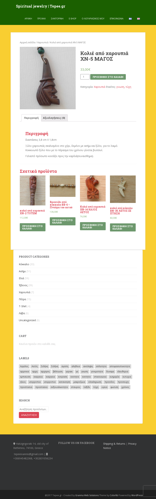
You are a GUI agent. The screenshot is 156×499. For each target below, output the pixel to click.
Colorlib (114, 495)
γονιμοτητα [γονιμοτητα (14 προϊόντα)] (97, 371)
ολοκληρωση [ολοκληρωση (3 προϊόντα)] (94, 381)
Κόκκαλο (24, 264)
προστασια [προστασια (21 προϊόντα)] (41, 387)
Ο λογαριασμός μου (93, 18)
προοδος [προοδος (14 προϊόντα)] (109, 381)
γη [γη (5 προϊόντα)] (77, 371)
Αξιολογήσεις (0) (54, 118)
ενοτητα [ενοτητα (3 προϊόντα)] (74, 376)
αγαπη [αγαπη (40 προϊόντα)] (64, 366)
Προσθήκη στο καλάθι (108, 77)
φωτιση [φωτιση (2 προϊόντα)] (114, 387)
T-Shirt (23, 306)
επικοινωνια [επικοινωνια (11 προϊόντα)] (100, 376)
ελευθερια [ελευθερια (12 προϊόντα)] (122, 371)
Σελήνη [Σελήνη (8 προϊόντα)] (54, 366)
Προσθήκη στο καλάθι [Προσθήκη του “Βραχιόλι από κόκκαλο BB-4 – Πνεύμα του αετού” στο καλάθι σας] (62, 221)
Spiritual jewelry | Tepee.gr (40, 6)
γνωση (120, 86)
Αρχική (28, 18)
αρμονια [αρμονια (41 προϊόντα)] (24, 371)
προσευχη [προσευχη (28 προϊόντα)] (123, 381)
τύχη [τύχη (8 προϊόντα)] (95, 387)
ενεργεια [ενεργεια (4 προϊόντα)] (38, 376)
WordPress (137, 495)
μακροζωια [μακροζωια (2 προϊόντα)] (79, 381)
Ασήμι (22, 271)
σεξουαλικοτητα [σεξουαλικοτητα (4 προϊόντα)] (59, 387)
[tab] (31, 117)
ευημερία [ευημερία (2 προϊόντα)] (114, 376)
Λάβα (22, 313)
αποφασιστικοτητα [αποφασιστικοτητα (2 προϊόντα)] (120, 366)
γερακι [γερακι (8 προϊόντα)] (69, 371)
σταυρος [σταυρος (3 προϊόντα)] (75, 387)
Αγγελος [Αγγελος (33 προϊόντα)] (24, 366)
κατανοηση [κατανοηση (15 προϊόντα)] (64, 381)
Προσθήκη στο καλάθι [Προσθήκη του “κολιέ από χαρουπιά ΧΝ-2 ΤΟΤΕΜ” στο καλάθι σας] (32, 227)
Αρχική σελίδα (27, 42)
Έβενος (23, 285)
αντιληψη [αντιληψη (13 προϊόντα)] (88, 366)
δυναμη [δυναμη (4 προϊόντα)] (110, 371)
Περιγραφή (31, 118)
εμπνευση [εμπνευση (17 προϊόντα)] (25, 376)
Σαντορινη (57, 18)
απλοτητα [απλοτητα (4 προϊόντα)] (101, 366)
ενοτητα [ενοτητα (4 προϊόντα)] (86, 376)
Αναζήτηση (29, 415)
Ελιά (21, 278)
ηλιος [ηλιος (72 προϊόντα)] (23, 381)
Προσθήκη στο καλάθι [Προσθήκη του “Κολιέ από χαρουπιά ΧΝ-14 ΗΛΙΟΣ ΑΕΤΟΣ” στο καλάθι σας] (92, 226)
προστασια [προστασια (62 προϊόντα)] (26, 387)
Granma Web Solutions (87, 495)
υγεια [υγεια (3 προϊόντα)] (104, 387)
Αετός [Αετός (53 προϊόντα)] (35, 366)
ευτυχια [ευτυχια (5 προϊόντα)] (127, 376)
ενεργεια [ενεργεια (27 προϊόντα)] (50, 376)
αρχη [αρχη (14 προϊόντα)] (35, 371)
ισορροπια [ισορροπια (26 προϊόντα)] (35, 381)
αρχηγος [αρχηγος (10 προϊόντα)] (45, 371)
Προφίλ (41, 18)
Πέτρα (22, 299)
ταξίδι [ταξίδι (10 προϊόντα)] (87, 387)
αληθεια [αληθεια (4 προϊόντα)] (76, 366)
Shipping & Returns (114, 443)
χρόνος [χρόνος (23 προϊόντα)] (125, 387)
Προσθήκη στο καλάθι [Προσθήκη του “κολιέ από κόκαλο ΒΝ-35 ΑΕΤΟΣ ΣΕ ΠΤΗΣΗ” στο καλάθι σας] (123, 227)
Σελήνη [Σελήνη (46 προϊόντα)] (44, 366)
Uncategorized (27, 320)
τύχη (128, 86)
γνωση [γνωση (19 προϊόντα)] (84, 371)
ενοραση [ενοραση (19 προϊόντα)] (62, 376)
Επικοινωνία (116, 18)
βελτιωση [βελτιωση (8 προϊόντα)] (58, 371)
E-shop (72, 18)
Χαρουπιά (42, 42)
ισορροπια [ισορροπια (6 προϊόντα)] (50, 381)
